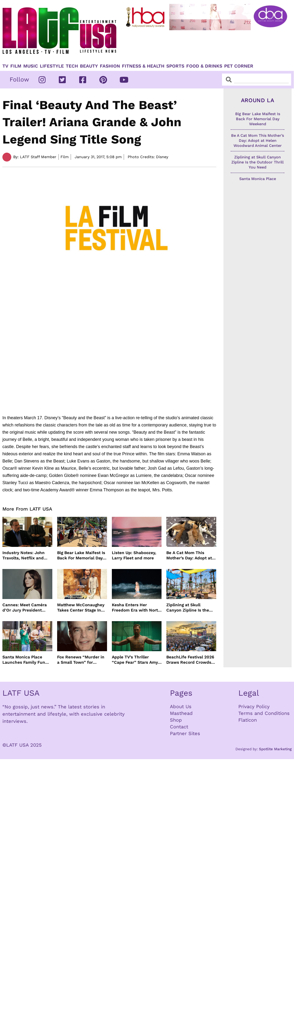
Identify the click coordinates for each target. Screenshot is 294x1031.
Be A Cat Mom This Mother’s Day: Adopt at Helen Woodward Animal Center (191, 555)
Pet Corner (238, 66)
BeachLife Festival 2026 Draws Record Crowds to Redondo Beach (190, 660)
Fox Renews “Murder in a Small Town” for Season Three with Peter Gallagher (80, 660)
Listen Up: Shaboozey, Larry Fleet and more (134, 555)
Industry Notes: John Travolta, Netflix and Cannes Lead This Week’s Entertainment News (24, 555)
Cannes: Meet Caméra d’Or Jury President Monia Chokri (24, 607)
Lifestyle (52, 66)
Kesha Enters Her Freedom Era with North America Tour (136, 607)
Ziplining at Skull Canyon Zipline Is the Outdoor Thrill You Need (190, 607)
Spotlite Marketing (275, 749)
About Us (181, 706)
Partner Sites (185, 733)
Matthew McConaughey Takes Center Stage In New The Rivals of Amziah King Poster (80, 607)
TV (5, 66)
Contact (179, 727)
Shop (176, 720)
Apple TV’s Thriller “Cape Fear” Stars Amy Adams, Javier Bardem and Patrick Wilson (135, 660)
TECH (72, 66)
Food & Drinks (204, 66)
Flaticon (247, 720)
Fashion (110, 66)
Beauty (89, 66)
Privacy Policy (254, 706)
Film (15, 66)
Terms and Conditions (264, 713)
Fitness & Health (143, 66)
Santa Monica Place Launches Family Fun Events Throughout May (26, 660)
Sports (175, 66)
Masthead (181, 713)
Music (30, 66)
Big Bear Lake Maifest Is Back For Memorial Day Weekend (81, 555)
